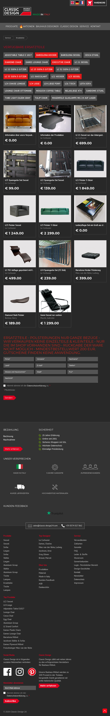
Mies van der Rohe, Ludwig (50, 547)
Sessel (6, 540)
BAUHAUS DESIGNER (47, 26)
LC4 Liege (35, 83)
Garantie (77, 547)
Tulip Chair (41, 98)
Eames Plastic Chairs (12, 630)
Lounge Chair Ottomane (18, 91)
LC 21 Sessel (81, 62)
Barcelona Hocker (46, 55)
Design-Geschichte (82, 568)
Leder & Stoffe (80, 554)
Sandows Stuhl (95, 91)
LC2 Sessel (8, 601)
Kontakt (77, 572)
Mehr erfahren (12, 449)
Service (8, 38)
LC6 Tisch (70, 83)
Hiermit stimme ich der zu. (26, 385)
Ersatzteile (20, 38)
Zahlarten (78, 543)
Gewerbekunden (81, 561)
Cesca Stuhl (92, 55)
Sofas (5, 547)
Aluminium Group (10, 623)
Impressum (79, 583)
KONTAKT (95, 26)
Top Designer (44, 536)
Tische (6, 576)
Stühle (6, 558)
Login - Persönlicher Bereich (86, 565)
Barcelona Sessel (70, 55)
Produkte (7, 536)
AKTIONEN (26, 26)
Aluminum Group (10, 565)
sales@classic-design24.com (45, 525)
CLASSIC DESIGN (69, 26)
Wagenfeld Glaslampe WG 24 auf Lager (74, 98)
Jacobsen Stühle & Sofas (14, 640)
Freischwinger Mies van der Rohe (17, 648)
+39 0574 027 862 (74, 525)
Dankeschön (44, 587)
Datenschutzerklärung (36, 385)
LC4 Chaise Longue (15, 83)
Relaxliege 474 (73, 91)
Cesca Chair (8, 615)
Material (42, 573)
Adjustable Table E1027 (13, 608)
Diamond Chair (13, 62)
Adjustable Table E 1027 (18, 55)
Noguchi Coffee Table (48, 91)
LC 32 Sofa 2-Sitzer (67, 69)
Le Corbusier (44, 540)
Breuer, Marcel (45, 558)
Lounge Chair (9, 612)
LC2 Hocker (58, 76)
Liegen (6, 551)
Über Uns (43, 565)
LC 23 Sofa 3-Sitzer (41, 69)
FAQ (76, 551)
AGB (40, 583)
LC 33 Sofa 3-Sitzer (15, 76)
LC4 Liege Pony (52, 83)
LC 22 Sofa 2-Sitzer (15, 69)
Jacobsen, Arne (45, 551)
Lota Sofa (85, 83)
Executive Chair (61, 62)
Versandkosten (80, 540)
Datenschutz (79, 579)
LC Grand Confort (10, 626)
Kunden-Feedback (46, 580)
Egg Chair (7, 619)
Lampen (6, 579)
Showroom (78, 558)
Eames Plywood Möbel (13, 644)
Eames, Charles (45, 543)
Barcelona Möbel (10, 637)
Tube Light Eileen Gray (17, 98)
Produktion (43, 569)
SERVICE (84, 26)
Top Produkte (9, 597)
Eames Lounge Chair (37, 62)
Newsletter (79, 576)
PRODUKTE (12, 26)
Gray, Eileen (44, 554)
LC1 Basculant (39, 76)
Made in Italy (44, 576)
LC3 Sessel (74, 76)
